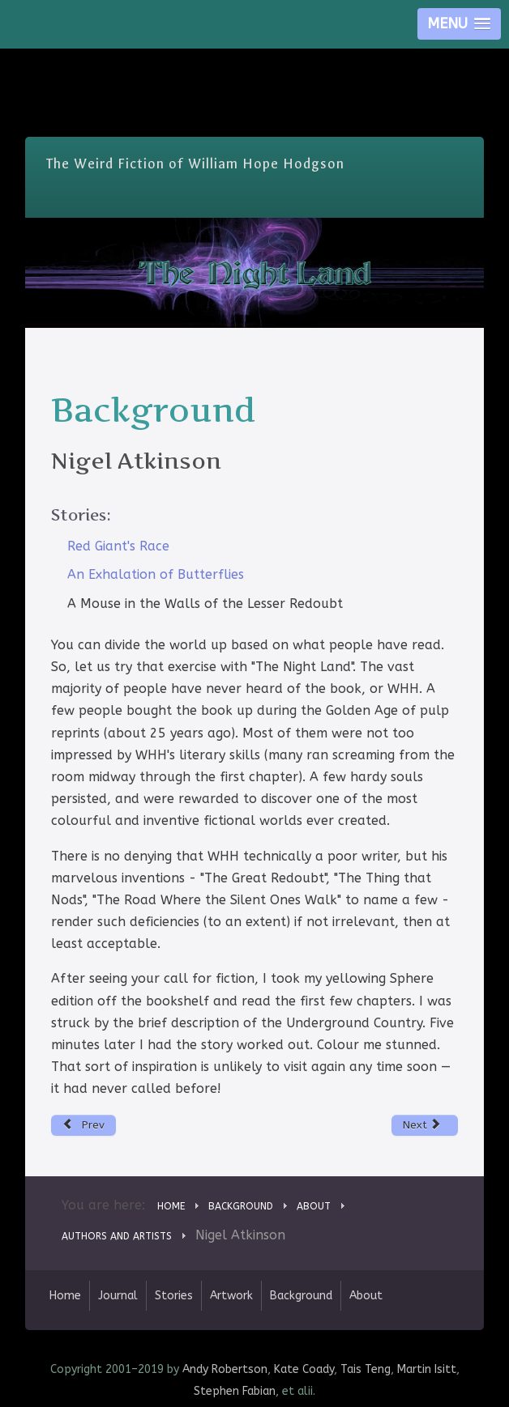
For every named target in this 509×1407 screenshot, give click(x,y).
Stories (174, 1296)
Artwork (231, 1296)
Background (301, 1296)
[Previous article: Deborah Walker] (84, 1125)
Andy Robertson (224, 1369)
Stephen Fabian (235, 1391)
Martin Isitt (426, 1369)
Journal (118, 1296)
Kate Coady (304, 1369)
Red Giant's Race (118, 546)
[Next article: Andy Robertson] (425, 1125)
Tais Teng (365, 1369)
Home (65, 1296)
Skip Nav (255, 60)
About (366, 1296)
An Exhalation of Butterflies (155, 574)
